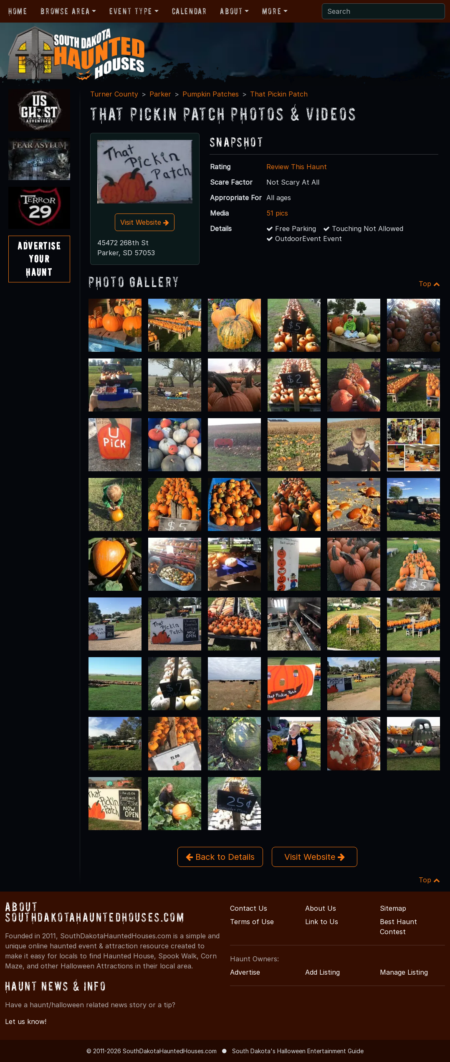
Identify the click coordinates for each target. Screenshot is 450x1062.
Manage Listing (404, 972)
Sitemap (393, 908)
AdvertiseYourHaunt (39, 258)
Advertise (245, 972)
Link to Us (321, 921)
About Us (320, 908)
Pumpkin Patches (210, 94)
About (231, 11)
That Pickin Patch (279, 94)
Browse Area (65, 11)
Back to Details (220, 857)
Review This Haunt (296, 167)
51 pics (277, 213)
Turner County (114, 94)
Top (429, 283)
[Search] (383, 11)
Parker (160, 94)
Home (17, 11)
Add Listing (322, 972)
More (271, 11)
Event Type (130, 11)
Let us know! (25, 1021)
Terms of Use (252, 921)
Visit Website (144, 222)
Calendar (189, 11)
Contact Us (248, 908)
